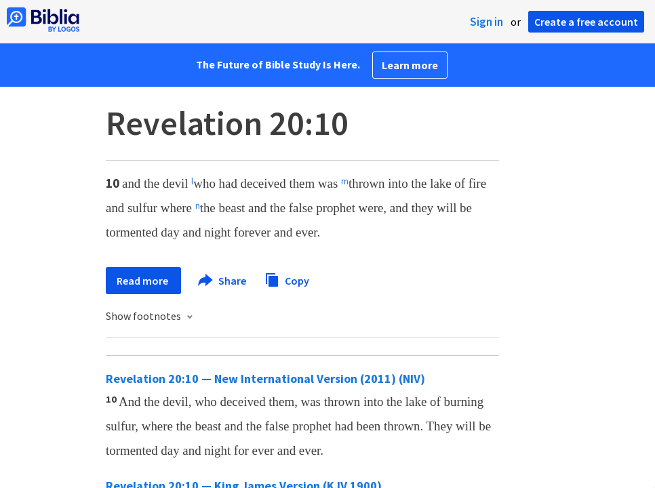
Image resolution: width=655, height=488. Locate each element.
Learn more (410, 65)
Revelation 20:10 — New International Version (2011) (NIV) (265, 378)
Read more (143, 280)
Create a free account (586, 21)
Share (222, 280)
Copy (286, 279)
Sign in (486, 21)
